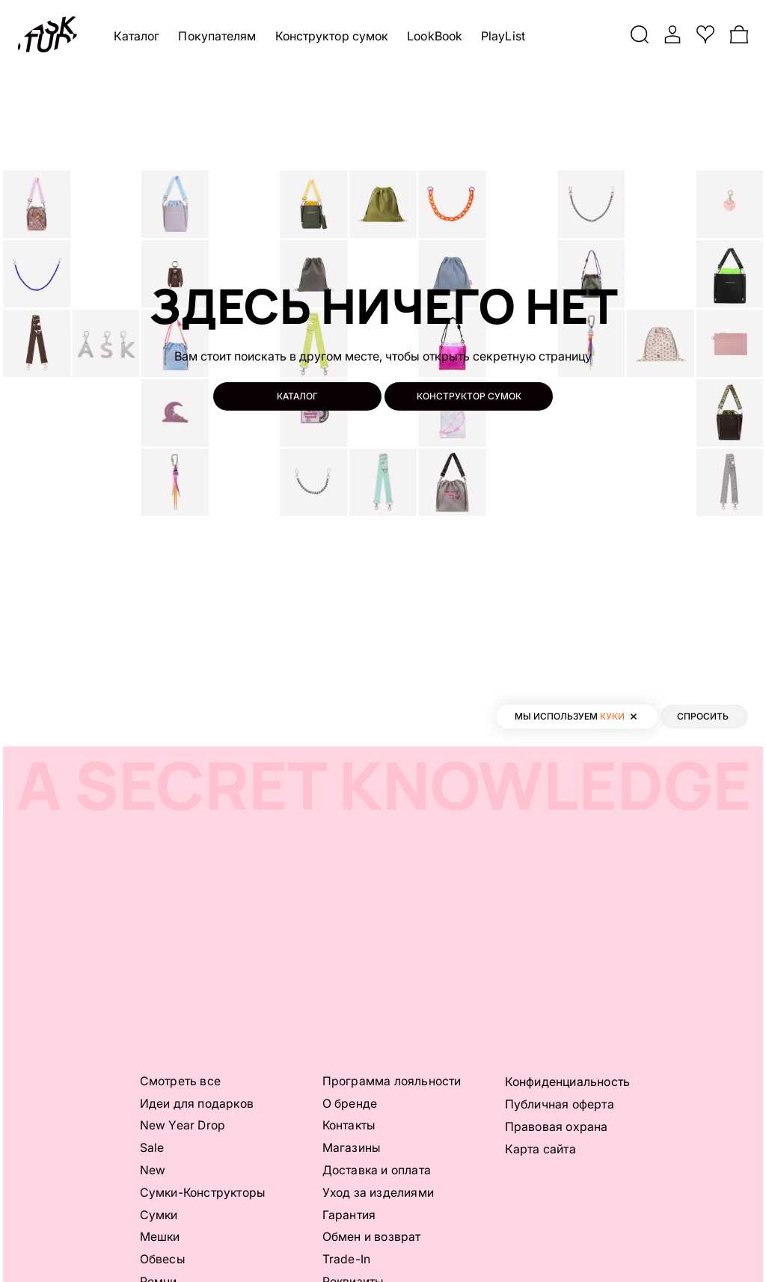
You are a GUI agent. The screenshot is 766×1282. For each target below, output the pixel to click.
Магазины (352, 1148)
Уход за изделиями (378, 1193)
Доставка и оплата (377, 1170)
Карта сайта (540, 1148)
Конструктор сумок (332, 35)
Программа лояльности (392, 1080)
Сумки (159, 1215)
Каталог (137, 35)
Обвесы (163, 1260)
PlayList (503, 35)
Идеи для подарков (197, 1103)
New (153, 1170)
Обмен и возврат (371, 1237)
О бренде (350, 1103)
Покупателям (218, 35)
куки (612, 716)
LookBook (435, 35)
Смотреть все (180, 1080)
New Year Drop (183, 1125)
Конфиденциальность (568, 1080)
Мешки (160, 1237)
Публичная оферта (559, 1103)
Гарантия (349, 1215)
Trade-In (346, 1260)
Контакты (350, 1125)
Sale (152, 1148)
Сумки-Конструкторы (204, 1193)
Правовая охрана (556, 1125)
